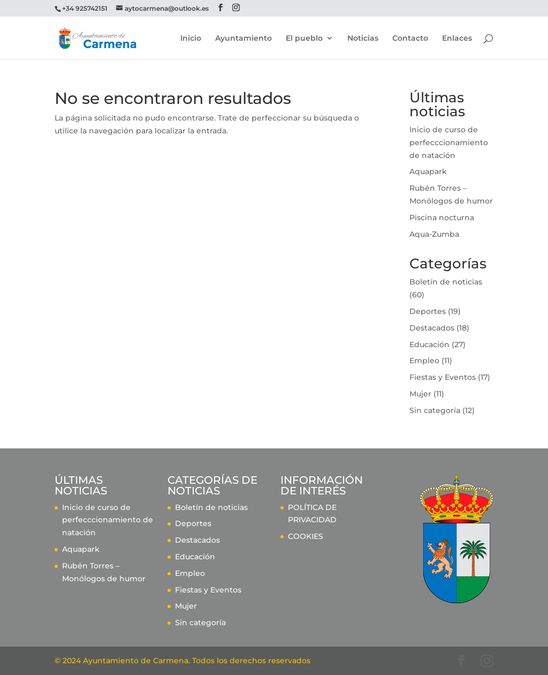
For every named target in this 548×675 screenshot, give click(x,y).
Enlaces (457, 38)
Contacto (410, 38)
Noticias (362, 38)
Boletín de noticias (445, 282)
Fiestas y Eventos (442, 377)
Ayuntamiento (243, 38)
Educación (429, 344)
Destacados (431, 328)
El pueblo (304, 38)
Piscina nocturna (441, 217)
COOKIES (305, 536)
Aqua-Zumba (434, 234)
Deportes (427, 311)
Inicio (190, 38)
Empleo (424, 360)
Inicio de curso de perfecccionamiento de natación (448, 142)
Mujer (420, 394)
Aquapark (428, 171)
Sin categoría (434, 410)
